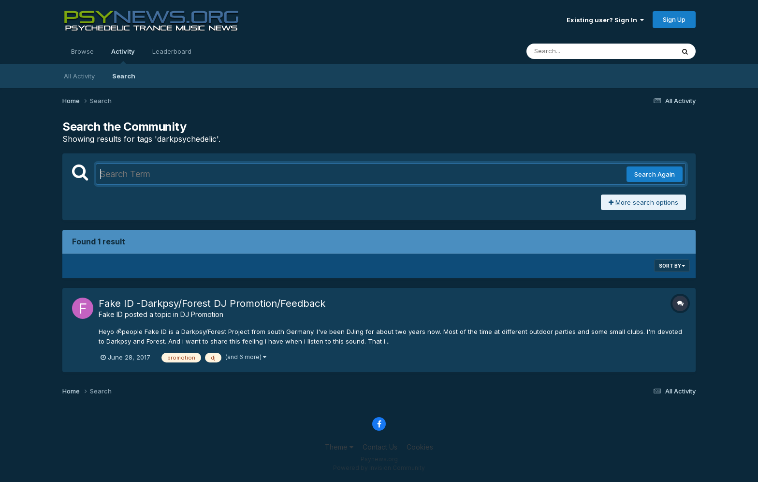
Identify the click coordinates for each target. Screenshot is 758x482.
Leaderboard (171, 51)
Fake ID (111, 314)
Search (123, 76)
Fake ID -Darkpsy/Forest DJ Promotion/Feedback (212, 303)
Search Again (654, 174)
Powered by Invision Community (379, 467)
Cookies (420, 447)
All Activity (79, 76)
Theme (339, 447)
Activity (123, 55)
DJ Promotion (201, 314)
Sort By (672, 266)
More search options (643, 202)
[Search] (574, 51)
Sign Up (674, 19)
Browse (82, 51)
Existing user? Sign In (605, 20)
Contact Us (380, 447)
